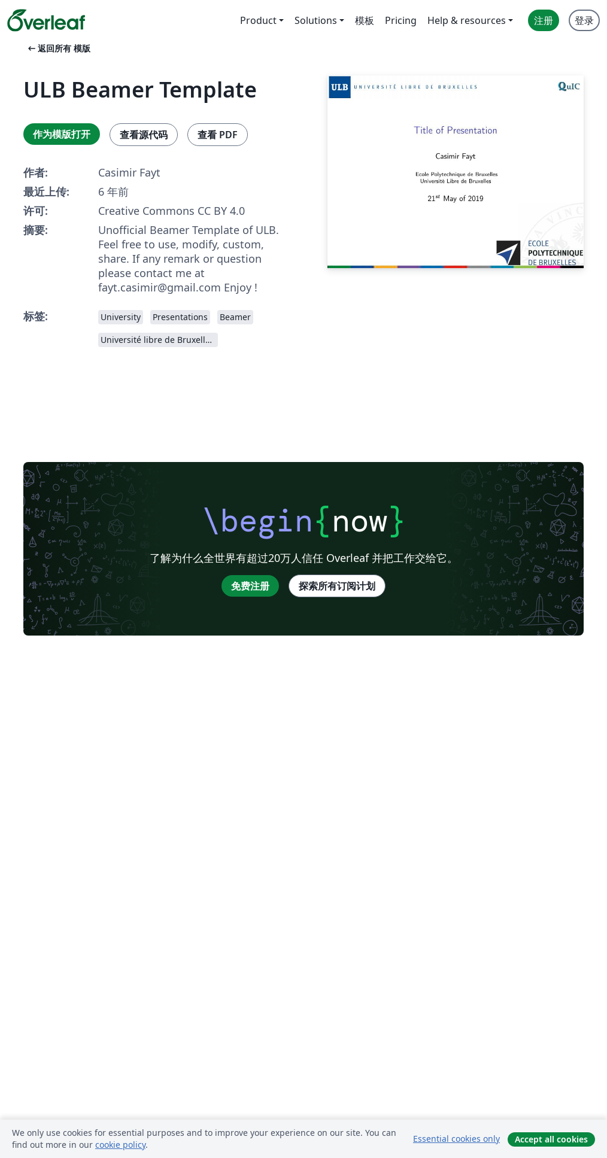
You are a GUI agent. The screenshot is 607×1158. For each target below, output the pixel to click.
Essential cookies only (456, 1138)
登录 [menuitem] (584, 20)
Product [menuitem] (258, 20)
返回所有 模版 (58, 48)
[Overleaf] (46, 20)
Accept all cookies (551, 1139)
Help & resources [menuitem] (466, 20)
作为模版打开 (61, 134)
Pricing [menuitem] (401, 20)
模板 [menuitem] (364, 20)
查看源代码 (144, 134)
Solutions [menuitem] (316, 20)
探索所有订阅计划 (337, 585)
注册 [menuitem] (543, 20)
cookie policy (120, 1144)
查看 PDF (218, 134)
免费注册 (250, 585)
